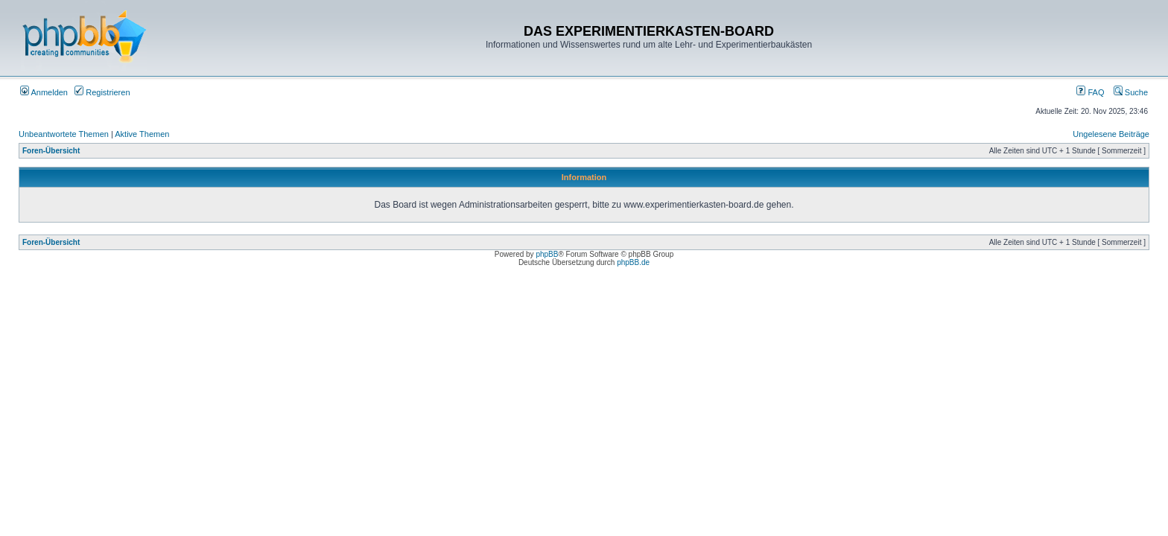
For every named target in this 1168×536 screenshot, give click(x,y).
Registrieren (102, 92)
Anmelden (44, 92)
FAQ (1090, 92)
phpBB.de (633, 262)
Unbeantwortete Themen (64, 134)
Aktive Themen (142, 134)
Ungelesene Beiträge (1111, 134)
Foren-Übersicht (51, 151)
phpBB (547, 254)
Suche (1131, 92)
